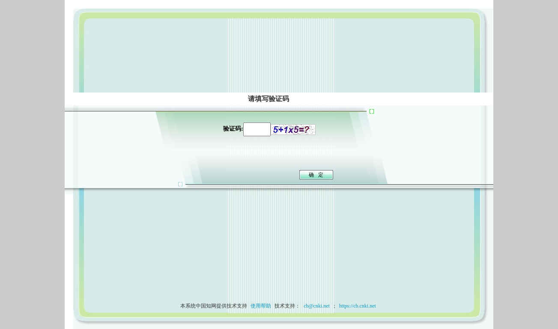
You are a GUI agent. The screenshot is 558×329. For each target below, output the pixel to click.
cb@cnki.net (316, 306)
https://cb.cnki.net (357, 306)
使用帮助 (261, 306)
